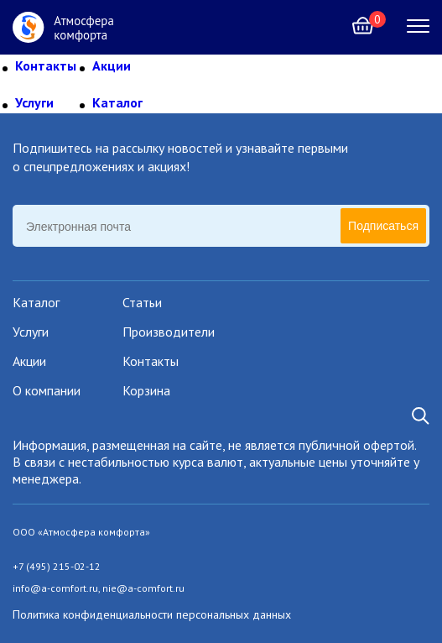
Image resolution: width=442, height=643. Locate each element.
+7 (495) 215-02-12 (57, 566)
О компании (47, 390)
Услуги (34, 102)
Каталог (117, 102)
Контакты (45, 65)
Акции (111, 65)
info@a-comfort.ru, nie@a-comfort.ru (99, 588)
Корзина (146, 390)
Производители (168, 331)
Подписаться (383, 226)
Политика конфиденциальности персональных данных (152, 614)
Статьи (142, 302)
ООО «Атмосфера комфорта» (81, 531)
